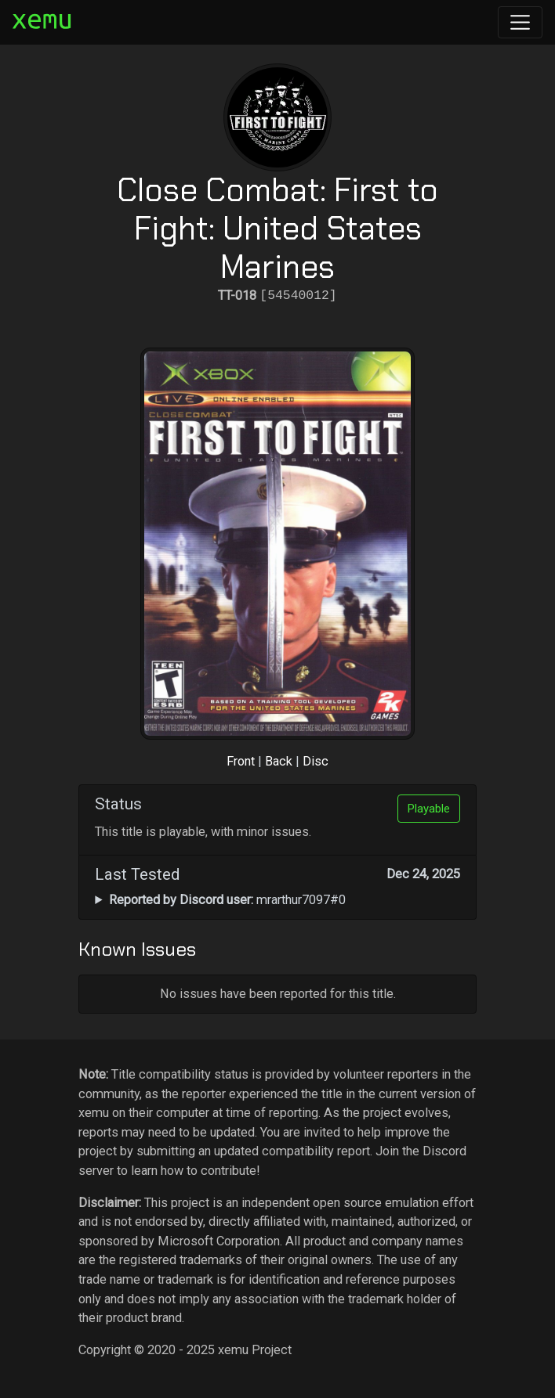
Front (241, 761)
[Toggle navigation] (520, 22)
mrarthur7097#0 (227, 899)
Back (278, 761)
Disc (315, 761)
